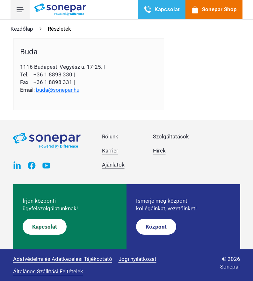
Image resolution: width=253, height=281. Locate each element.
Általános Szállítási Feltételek (48, 271)
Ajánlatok (113, 164)
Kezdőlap (22, 29)
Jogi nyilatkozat (137, 259)
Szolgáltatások (171, 136)
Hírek (159, 150)
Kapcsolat (44, 226)
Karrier (110, 150)
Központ (156, 226)
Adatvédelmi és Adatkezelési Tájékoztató (62, 259)
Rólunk (110, 136)
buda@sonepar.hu (57, 90)
